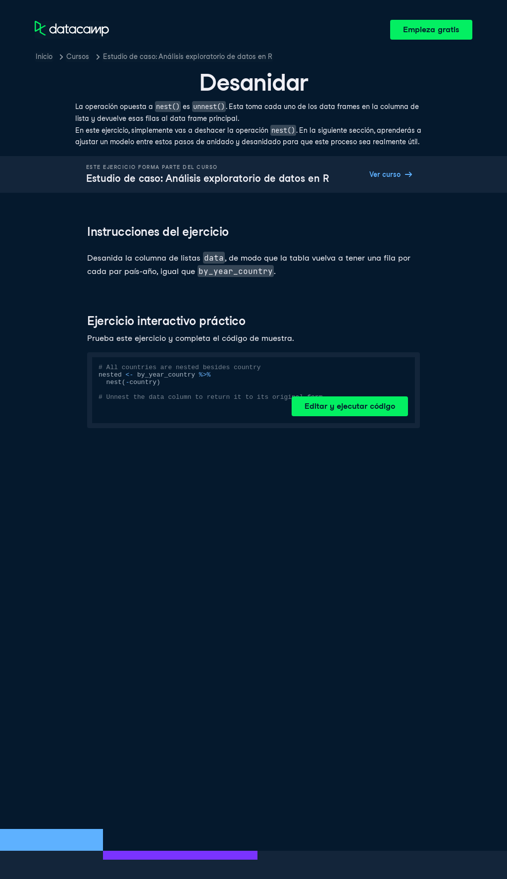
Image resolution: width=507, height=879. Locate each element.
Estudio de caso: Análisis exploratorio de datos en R (187, 56)
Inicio (44, 56)
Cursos (77, 56)
